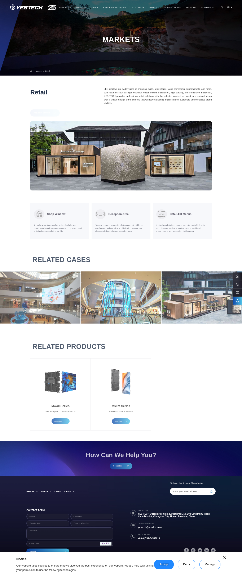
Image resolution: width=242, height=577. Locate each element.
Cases (57, 491)
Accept (163, 564)
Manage (210, 564)
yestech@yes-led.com (150, 527)
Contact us (207, 7)
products (32, 491)
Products (65, 7)
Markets (81, 7)
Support (154, 7)
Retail (47, 71)
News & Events (172, 7)
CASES (94, 7)
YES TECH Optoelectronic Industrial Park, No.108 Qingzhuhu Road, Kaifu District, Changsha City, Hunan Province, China (174, 515)
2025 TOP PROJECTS (114, 7)
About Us (191, 7)
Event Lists (137, 7)
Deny (186, 564)
